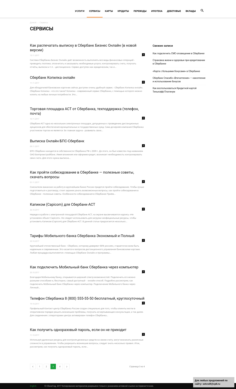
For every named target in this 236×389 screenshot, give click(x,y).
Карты (109, 11)
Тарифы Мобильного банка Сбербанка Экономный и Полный (82, 236)
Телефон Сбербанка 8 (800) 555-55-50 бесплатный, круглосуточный (87, 298)
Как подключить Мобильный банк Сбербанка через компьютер (84, 267)
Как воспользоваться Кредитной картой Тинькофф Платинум (175, 90)
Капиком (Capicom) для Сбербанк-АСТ (62, 204)
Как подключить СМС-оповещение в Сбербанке (179, 53)
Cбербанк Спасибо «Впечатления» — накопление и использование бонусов (179, 80)
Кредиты (123, 11)
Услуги (79, 11)
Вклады (191, 11)
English (33, 386)
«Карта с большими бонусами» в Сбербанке (176, 71)
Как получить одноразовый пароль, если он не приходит (78, 330)
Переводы (140, 11)
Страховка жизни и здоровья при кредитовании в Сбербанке (179, 62)
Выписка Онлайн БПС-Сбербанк (57, 141)
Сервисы (94, 11)
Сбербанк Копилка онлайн (52, 77)
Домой (33, 22)
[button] (202, 11)
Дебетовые (174, 11)
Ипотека (156, 11)
